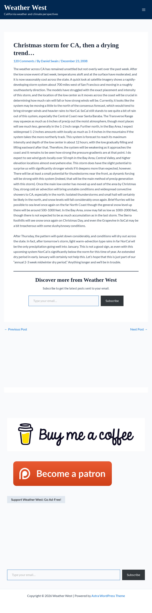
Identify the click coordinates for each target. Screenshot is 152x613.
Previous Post (15, 330)
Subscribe (112, 302)
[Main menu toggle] (143, 10)
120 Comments (23, 62)
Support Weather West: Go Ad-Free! (36, 500)
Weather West (28, 7)
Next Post (139, 330)
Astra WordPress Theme (108, 596)
